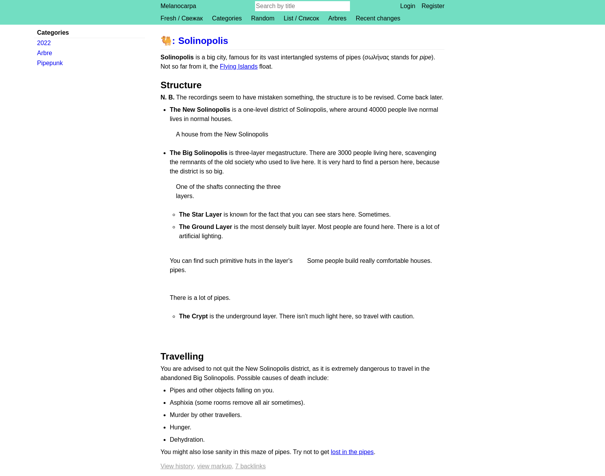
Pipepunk (50, 63)
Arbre (44, 53)
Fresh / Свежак (182, 18)
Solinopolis (203, 40)
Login (407, 6)
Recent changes (378, 18)
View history (177, 466)
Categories (227, 18)
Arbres (337, 18)
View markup (214, 466)
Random (262, 18)
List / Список (301, 18)
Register (432, 6)
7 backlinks (250, 466)
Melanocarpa (178, 6)
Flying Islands (239, 66)
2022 (44, 43)
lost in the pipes (352, 452)
